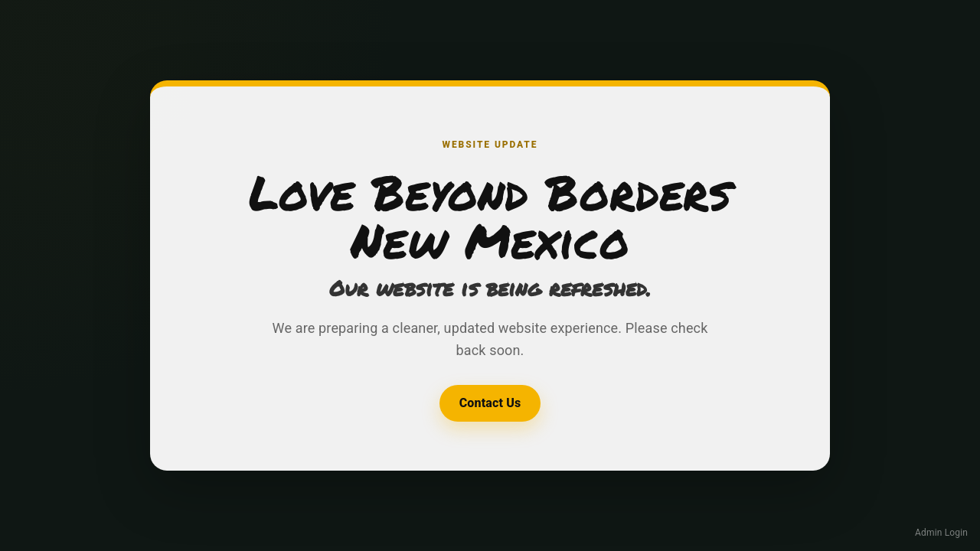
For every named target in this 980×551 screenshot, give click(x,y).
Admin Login (941, 532)
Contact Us (490, 403)
